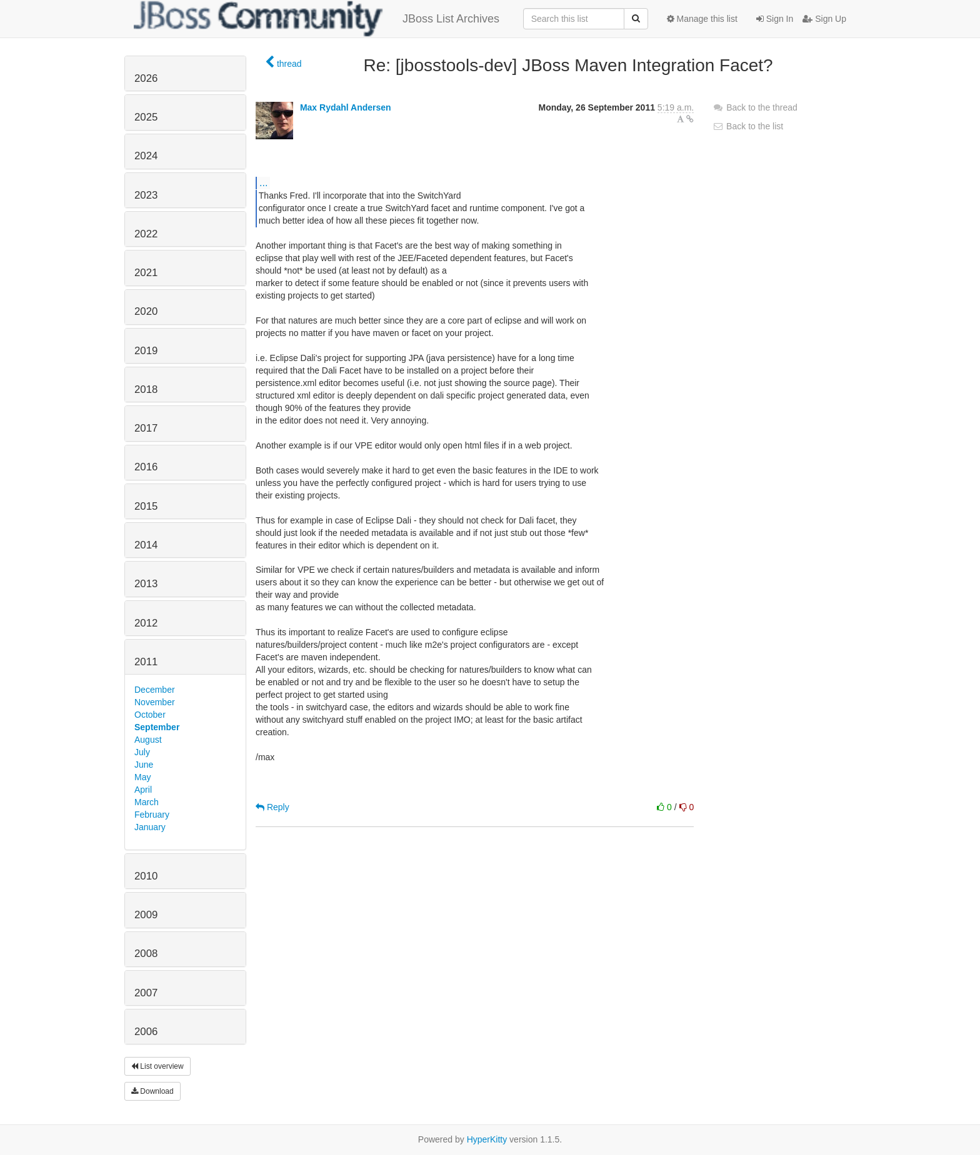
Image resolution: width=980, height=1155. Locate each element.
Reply (272, 807)
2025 (146, 117)
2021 (146, 273)
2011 (146, 662)
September (156, 727)
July (142, 752)
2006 (146, 1032)
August (148, 740)
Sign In (774, 19)
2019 (146, 351)
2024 (146, 156)
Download (152, 1091)
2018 (146, 389)
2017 (146, 428)
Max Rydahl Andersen (345, 107)
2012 (146, 623)
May (142, 777)
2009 (146, 915)
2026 (146, 78)
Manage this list (702, 19)
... (263, 182)
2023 (146, 195)
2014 (146, 545)
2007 (146, 993)
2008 (146, 953)
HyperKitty (487, 1139)
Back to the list (747, 126)
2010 (146, 876)
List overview (157, 1066)
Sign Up (824, 19)
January (150, 827)
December (154, 690)
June (143, 765)
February (151, 815)
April (143, 790)
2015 (146, 506)
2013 (146, 584)
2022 (146, 234)
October (150, 715)
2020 (146, 311)
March (146, 802)
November (154, 702)
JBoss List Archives (316, 18)
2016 (146, 467)
